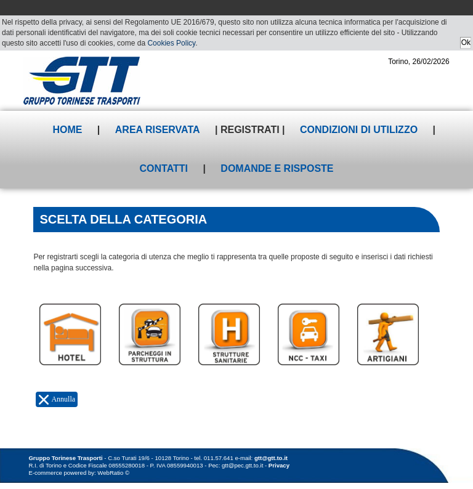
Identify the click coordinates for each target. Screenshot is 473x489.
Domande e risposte (276, 168)
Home (67, 129)
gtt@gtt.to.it (271, 458)
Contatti (163, 168)
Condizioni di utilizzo (359, 129)
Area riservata (157, 129)
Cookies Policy (171, 43)
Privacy (279, 465)
